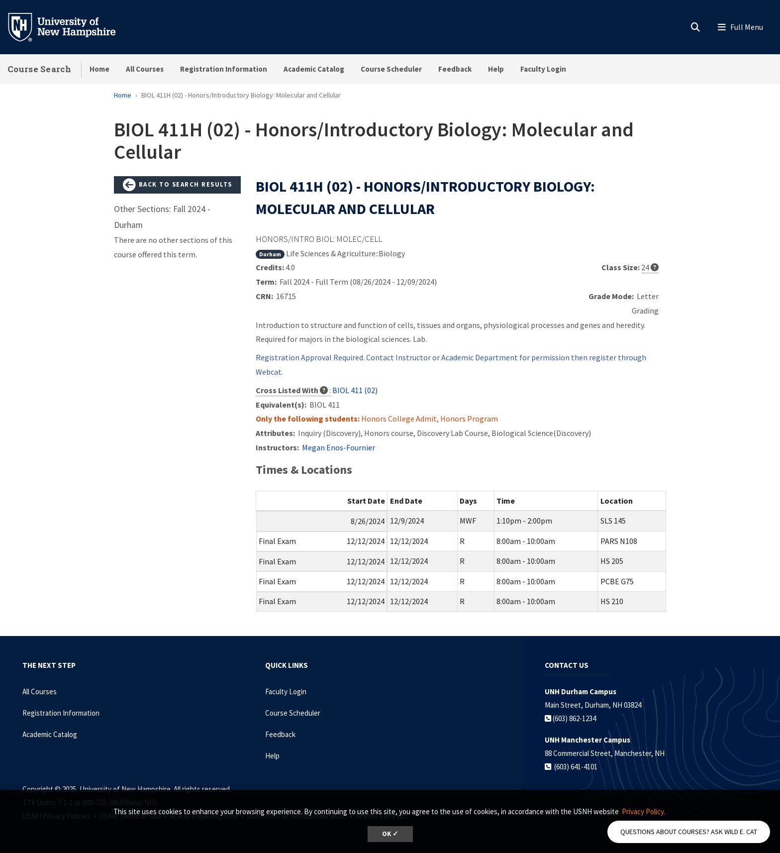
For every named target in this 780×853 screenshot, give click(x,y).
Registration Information (223, 69)
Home (99, 69)
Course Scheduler (391, 69)
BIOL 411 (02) (355, 390)
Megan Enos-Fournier (338, 447)
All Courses (145, 69)
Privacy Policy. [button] (643, 811)
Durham (270, 254)
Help (496, 69)
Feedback (455, 69)
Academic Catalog (314, 69)
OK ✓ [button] (390, 834)
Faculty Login (543, 69)
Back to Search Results (177, 185)
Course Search (39, 69)
